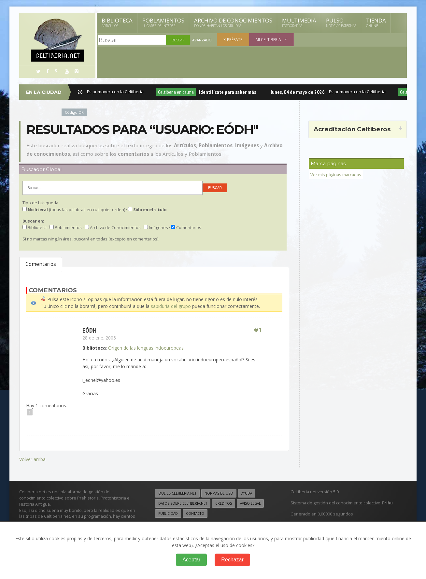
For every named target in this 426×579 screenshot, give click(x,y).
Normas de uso (219, 492)
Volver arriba (32, 459)
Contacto (195, 512)
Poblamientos (163, 22)
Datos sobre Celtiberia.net (182, 502)
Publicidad (168, 512)
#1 (258, 330)
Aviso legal (250, 502)
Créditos (223, 502)
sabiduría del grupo (171, 306)
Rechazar (232, 559)
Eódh (89, 330)
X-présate (232, 39)
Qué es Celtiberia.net (177, 492)
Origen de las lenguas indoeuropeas (146, 347)
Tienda (376, 22)
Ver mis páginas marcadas (335, 175)
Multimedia (299, 22)
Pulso (341, 22)
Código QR (74, 112)
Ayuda (246, 492)
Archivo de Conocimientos (233, 22)
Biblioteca (117, 22)
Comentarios (40, 264)
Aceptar (191, 559)
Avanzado (202, 39)
